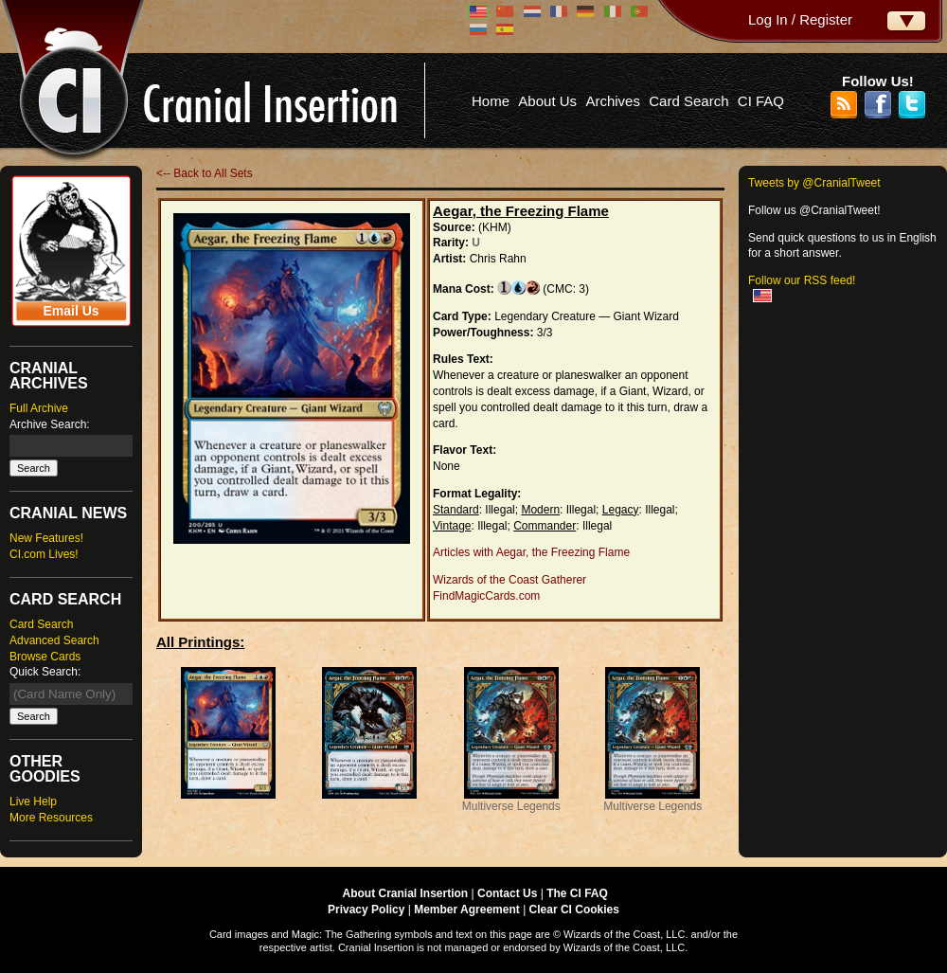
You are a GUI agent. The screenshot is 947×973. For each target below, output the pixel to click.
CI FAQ (761, 101)
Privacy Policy (366, 909)
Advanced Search (54, 640)
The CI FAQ (577, 893)
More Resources (51, 817)
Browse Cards (44, 656)
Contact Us (507, 893)
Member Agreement (467, 909)
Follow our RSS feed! (801, 280)
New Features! (46, 538)
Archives (612, 101)
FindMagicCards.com (486, 596)
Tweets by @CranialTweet (814, 182)
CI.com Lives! (44, 554)
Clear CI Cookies (574, 909)
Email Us (70, 310)
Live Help (33, 801)
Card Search (688, 101)
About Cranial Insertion (406, 893)
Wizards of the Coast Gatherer (509, 579)
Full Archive (38, 408)
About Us (547, 101)
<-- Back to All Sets (204, 173)
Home (490, 101)
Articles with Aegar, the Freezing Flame (531, 552)
